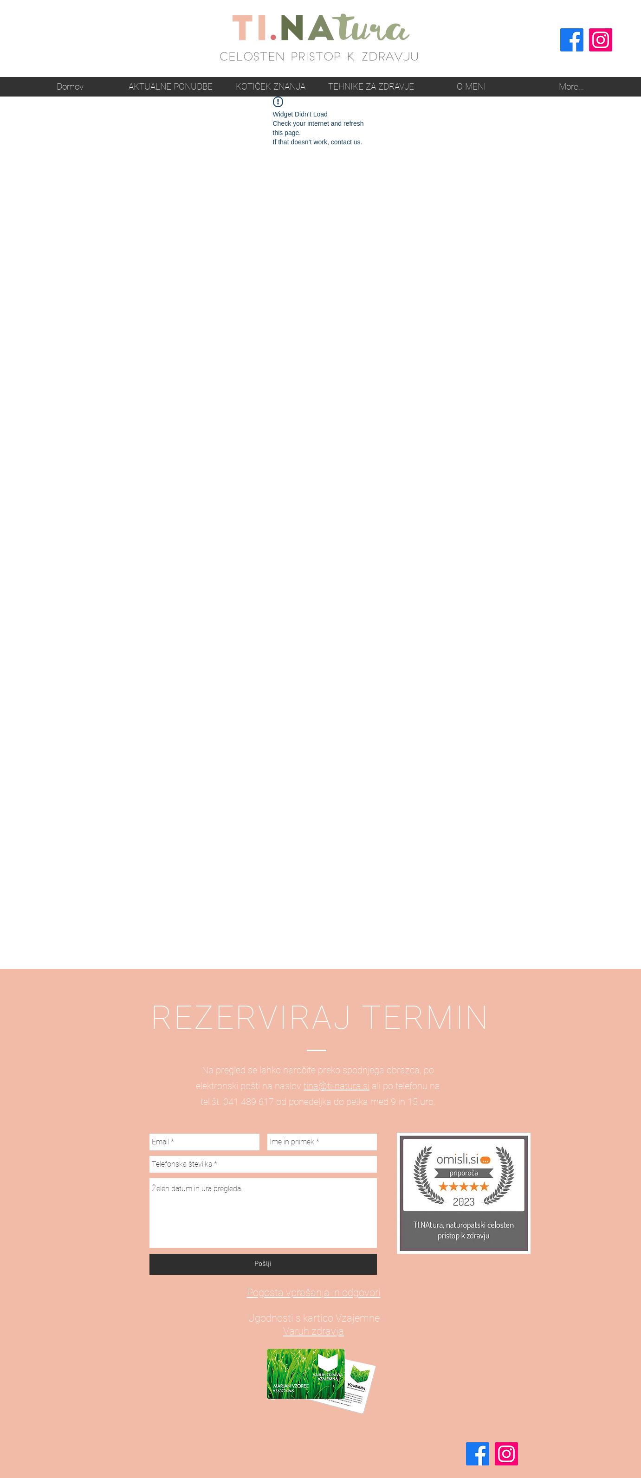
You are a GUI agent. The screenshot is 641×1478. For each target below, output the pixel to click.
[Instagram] (600, 40)
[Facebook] (571, 40)
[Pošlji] (263, 1264)
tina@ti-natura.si (336, 1085)
